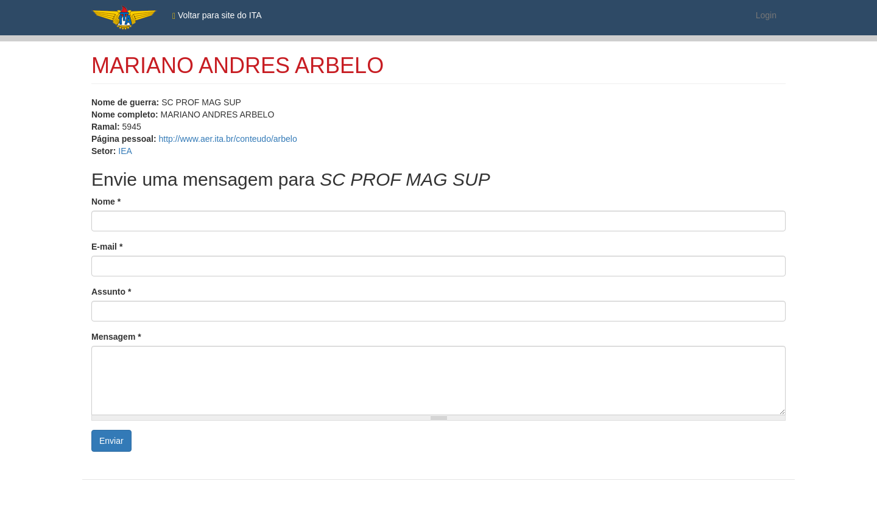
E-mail (106, 246)
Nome (106, 201)
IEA (125, 151)
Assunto (111, 292)
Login (766, 15)
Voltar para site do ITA (217, 15)
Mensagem (116, 337)
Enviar (111, 441)
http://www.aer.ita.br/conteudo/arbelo (227, 139)
